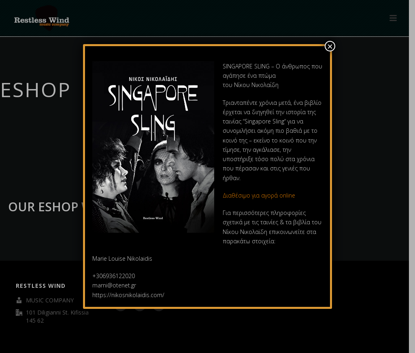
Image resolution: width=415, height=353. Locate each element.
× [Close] (330, 46)
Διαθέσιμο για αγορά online (260, 195)
